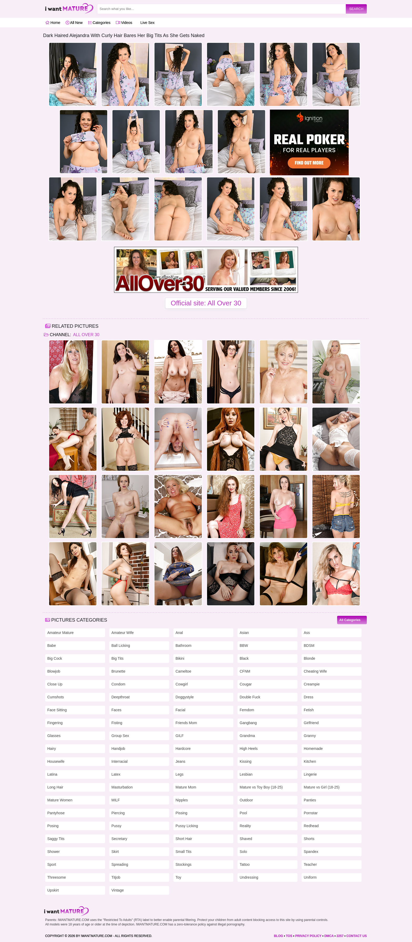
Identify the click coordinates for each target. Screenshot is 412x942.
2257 (340, 936)
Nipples (182, 800)
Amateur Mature (60, 633)
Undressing (249, 877)
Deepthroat (120, 697)
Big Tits (117, 658)
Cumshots (55, 697)
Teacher (310, 864)
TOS (289, 936)
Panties (310, 800)
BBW (244, 645)
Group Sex (120, 736)
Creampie (312, 684)
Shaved (246, 839)
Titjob (115, 877)
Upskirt (53, 890)
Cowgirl (182, 684)
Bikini (180, 658)
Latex (115, 774)
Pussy (116, 826)
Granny (310, 736)
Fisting (116, 723)
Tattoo (245, 864)
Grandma (247, 736)
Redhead (311, 826)
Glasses (54, 736)
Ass (307, 633)
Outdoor (246, 800)
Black (244, 658)
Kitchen (310, 761)
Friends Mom (186, 723)
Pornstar (311, 813)
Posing (53, 826)
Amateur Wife (122, 633)
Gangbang (248, 723)
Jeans (180, 761)
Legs (179, 774)
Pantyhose (56, 813)
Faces (116, 710)
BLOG (278, 936)
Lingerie (310, 774)
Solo (243, 851)
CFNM (245, 671)
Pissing (181, 813)
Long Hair (55, 787)
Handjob (118, 748)
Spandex (311, 851)
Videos (124, 23)
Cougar (246, 684)
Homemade (313, 748)
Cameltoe (183, 671)
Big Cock (54, 658)
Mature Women (59, 800)
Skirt (115, 851)
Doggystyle (185, 697)
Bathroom (184, 645)
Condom (118, 684)
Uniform (310, 877)
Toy (178, 877)
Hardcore (183, 748)
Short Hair (184, 839)
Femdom (247, 710)
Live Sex (146, 23)
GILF (180, 736)
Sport (51, 864)
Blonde (309, 658)
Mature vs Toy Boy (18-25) (261, 787)
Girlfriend (311, 723)
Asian (244, 633)
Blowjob (53, 671)
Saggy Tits (55, 839)
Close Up (55, 684)
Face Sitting (57, 710)
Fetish (309, 710)
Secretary (119, 839)
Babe (51, 645)
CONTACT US (356, 936)
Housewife (55, 761)
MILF (115, 800)
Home (52, 23)
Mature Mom (186, 787)
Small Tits (184, 851)
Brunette (118, 671)
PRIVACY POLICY (308, 936)
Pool (243, 813)
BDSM (309, 645)
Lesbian (246, 774)
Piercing (118, 813)
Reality (245, 826)
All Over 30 (85, 334)
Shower (53, 851)
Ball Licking (120, 645)
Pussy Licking (187, 826)
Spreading (119, 864)
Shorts (309, 839)
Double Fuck (250, 697)
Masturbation (122, 787)
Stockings (184, 864)
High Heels (249, 748)
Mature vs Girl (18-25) (321, 787)
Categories (99, 23)
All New (74, 23)
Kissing (245, 761)
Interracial (119, 761)
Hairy (51, 748)
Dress (308, 697)
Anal (179, 633)
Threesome (56, 877)
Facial (180, 710)
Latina (52, 774)
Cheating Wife (315, 671)
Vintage (117, 890)
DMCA (329, 936)
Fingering (55, 723)
